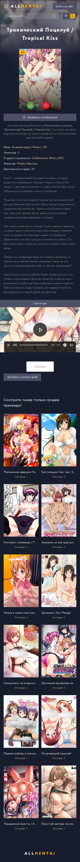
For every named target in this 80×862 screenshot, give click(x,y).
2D (45, 147)
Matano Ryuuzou (27, 164)
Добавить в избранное (40, 117)
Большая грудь (21, 147)
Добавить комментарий (22, 377)
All (26, 6)
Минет (36, 147)
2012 (61, 158)
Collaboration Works (44, 158)
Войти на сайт (65, 6)
